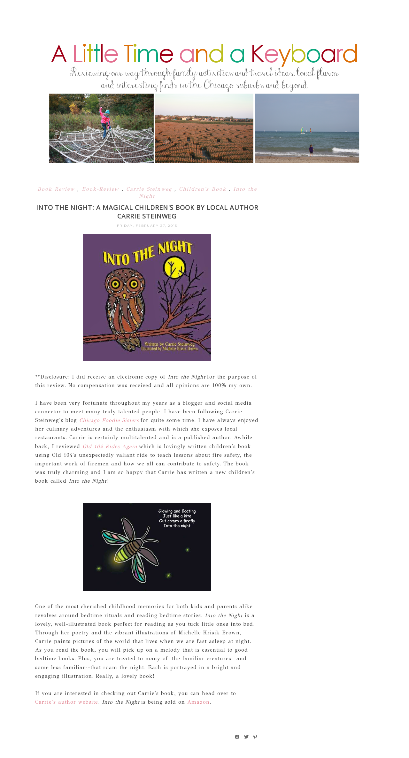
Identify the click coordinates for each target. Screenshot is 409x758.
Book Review (57, 189)
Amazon (198, 702)
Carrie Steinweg (150, 189)
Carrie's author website (66, 702)
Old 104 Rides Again (109, 446)
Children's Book (204, 189)
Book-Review (102, 189)
